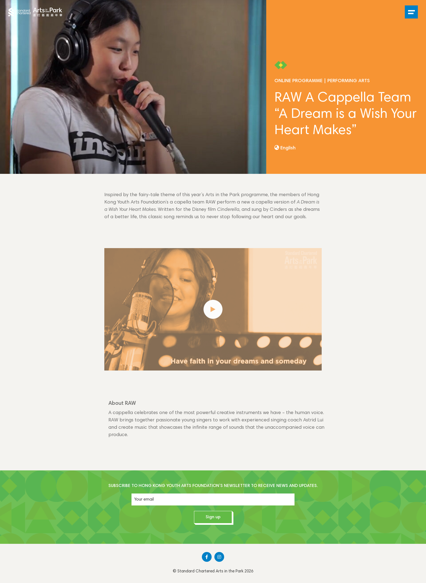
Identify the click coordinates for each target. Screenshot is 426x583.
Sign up (213, 517)
